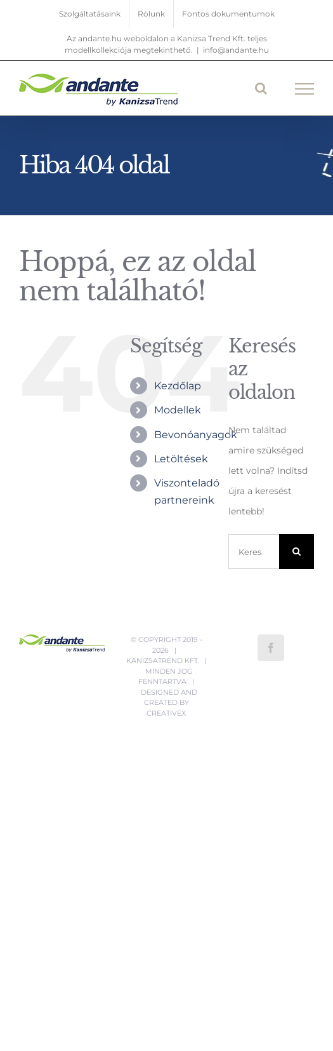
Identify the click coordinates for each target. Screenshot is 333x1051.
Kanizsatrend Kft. (162, 660)
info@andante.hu (236, 50)
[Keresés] (296, 551)
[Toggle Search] (261, 88)
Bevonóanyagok (195, 435)
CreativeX (166, 713)
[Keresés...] (253, 551)
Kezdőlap (177, 386)
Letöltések (181, 459)
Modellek (177, 410)
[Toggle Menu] (305, 89)
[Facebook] (271, 647)
